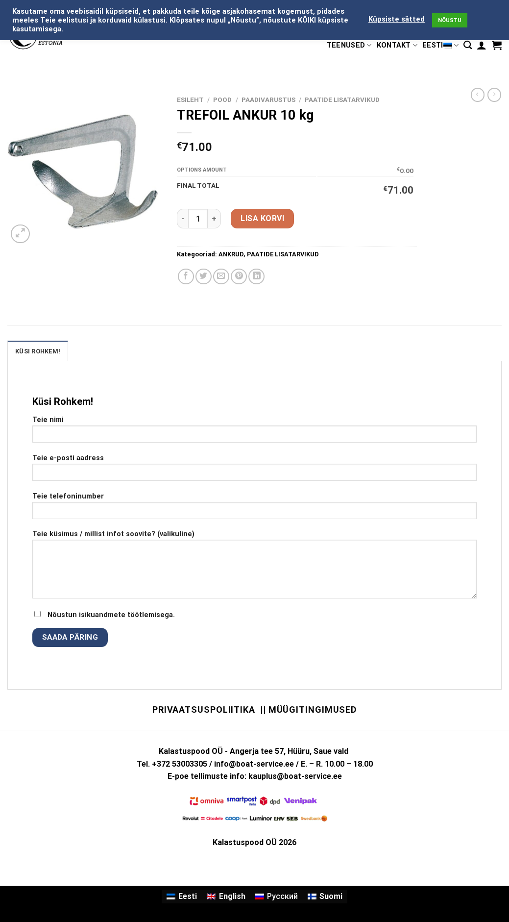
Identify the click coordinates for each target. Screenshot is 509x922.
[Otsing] (467, 45)
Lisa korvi (262, 218)
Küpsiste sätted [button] (396, 19)
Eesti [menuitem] (187, 896)
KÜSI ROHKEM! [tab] (37, 351)
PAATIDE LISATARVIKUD (342, 99)
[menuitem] (182, 896)
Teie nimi (254, 432)
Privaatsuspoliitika (203, 709)
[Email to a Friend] (221, 277)
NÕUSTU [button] (449, 20)
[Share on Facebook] (186, 277)
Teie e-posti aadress (254, 471)
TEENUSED (349, 45)
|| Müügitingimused (308, 709)
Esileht (190, 99)
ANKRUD (230, 254)
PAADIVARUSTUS (268, 99)
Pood (222, 99)
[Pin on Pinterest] (239, 277)
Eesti (440, 45)
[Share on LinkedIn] (256, 277)
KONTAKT (397, 45)
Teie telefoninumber (254, 509)
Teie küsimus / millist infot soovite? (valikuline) (254, 567)
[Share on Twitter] (203, 277)
